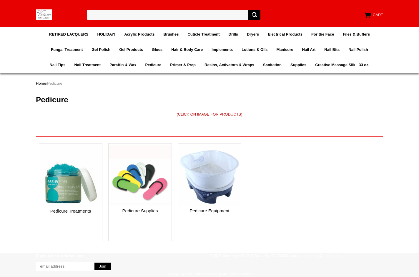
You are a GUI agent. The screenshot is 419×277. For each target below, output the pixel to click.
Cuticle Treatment (203, 34)
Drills (233, 34)
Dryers (253, 34)
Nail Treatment (87, 65)
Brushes (171, 34)
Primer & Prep (183, 65)
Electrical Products (285, 34)
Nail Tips (58, 65)
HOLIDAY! (106, 34)
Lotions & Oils (254, 49)
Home (41, 83)
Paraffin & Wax (122, 65)
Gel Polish (101, 49)
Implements (222, 49)
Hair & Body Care (187, 49)
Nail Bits (332, 49)
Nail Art (309, 49)
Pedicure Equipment (209, 210)
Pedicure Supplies (140, 210)
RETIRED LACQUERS (69, 34)
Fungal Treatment (67, 49)
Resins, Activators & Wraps (229, 65)
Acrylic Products (139, 34)
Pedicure (153, 65)
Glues (157, 49)
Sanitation (272, 65)
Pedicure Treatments (70, 210)
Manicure (284, 49)
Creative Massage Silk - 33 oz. (342, 65)
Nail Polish (358, 49)
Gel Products (131, 49)
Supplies (298, 65)
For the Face (322, 34)
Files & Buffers (356, 34)
